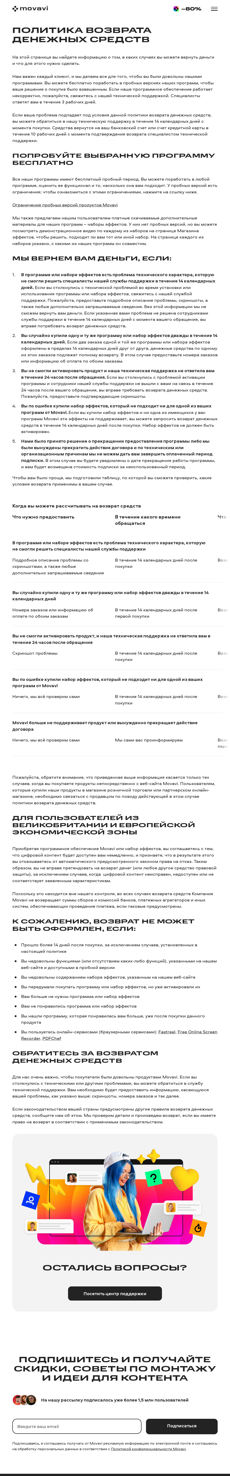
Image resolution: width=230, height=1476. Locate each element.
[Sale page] (187, 8)
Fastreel (166, 1032)
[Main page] (30, 9)
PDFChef (51, 1038)
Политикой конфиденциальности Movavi (148, 1448)
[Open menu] (214, 9)
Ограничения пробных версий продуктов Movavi (65, 205)
